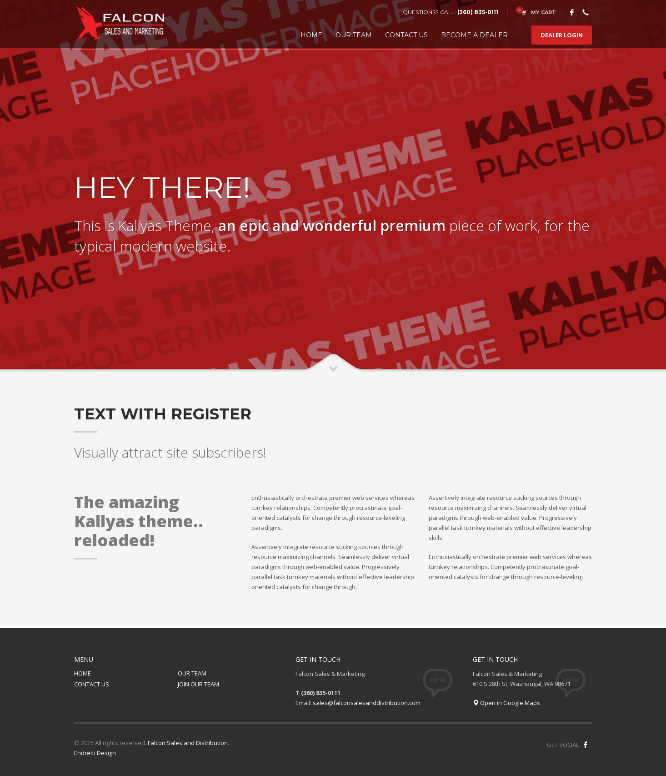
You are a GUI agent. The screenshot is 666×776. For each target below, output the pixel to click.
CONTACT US (91, 684)
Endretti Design (95, 753)
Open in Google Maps (506, 703)
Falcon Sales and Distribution (188, 743)
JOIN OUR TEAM (198, 684)
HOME (82, 673)
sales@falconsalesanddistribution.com (367, 703)
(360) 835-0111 (477, 12)
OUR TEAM (192, 673)
